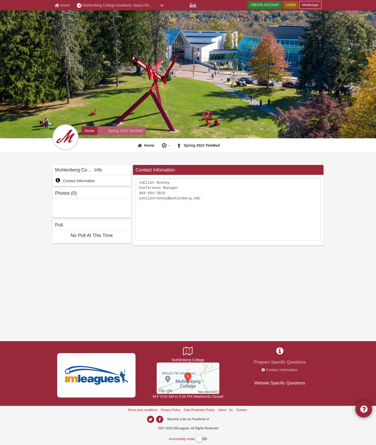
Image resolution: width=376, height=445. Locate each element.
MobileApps (310, 5)
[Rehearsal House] (188, 378)
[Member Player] (193, 4)
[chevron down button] (162, 5)
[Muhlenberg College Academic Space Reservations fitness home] (125, 131)
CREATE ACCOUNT (264, 5)
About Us (225, 410)
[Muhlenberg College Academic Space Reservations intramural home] (101, 131)
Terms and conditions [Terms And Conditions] (142, 410)
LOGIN (291, 5)
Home (149, 145)
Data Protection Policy (199, 410)
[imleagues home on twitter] (150, 419)
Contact (241, 410)
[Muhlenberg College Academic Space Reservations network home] (89, 131)
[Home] (146, 145)
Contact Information (75, 181)
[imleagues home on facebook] (159, 419)
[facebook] (220, 419)
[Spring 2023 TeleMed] (199, 145)
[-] (166, 145)
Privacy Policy (170, 410)
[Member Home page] (62, 5)
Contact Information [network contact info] (282, 370)
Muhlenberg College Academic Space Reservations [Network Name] (117, 5)
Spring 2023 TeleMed (202, 145)
